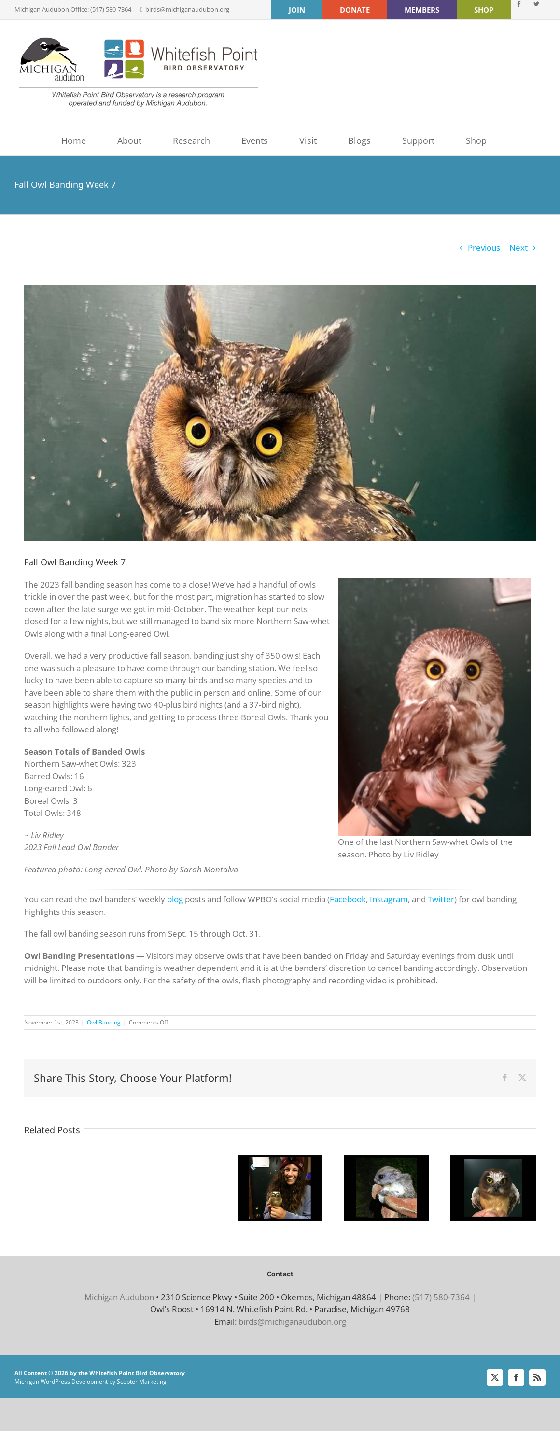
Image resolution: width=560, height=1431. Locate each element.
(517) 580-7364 (441, 1297)
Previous (484, 247)
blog (175, 899)
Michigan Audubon (119, 1297)
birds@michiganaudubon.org (187, 9)
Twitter (441, 899)
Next (518, 247)
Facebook (348, 899)
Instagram (389, 899)
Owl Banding (104, 1022)
